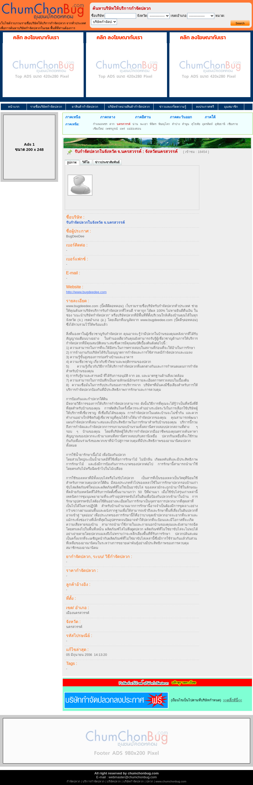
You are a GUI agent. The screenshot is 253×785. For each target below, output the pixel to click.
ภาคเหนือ (72, 117)
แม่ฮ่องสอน (134, 128)
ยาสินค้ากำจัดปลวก (85, 106)
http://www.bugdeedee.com (86, 292)
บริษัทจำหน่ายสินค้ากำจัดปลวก (129, 106)
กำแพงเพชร (100, 124)
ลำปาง (176, 124)
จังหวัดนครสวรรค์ (161, 151)
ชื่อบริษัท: (98, 16)
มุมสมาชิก (231, 106)
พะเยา (144, 124)
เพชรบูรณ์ (112, 128)
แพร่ (122, 128)
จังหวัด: (142, 16)
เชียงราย (232, 124)
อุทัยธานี (220, 124)
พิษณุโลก (164, 124)
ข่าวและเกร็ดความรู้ (172, 106)
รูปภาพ (72, 162)
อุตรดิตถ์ (207, 124)
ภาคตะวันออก (181, 117)
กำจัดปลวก (73, 781)
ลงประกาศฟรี (205, 106)
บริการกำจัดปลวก (94, 781)
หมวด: (220, 16)
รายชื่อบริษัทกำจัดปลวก (46, 106)
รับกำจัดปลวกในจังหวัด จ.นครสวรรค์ (108, 151)
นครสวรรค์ (123, 124)
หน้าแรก (13, 106)
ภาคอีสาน (143, 117)
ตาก (112, 124)
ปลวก (149, 781)
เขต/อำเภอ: (179, 16)
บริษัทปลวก (114, 781)
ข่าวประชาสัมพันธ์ (107, 162)
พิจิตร (153, 124)
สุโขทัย (195, 124)
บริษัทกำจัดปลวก (133, 781)
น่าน (135, 124)
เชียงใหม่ (98, 128)
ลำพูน (185, 124)
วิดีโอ (86, 162)
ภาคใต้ (210, 117)
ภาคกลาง (107, 117)
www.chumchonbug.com (170, 781)
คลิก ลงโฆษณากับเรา (36, 37)
